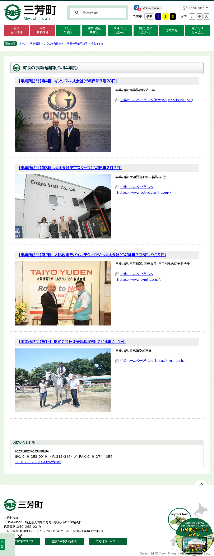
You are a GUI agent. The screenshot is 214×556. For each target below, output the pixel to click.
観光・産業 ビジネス (145, 30)
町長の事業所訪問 (77, 43)
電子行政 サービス (197, 30)
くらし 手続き (68, 30)
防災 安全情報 (16, 30)
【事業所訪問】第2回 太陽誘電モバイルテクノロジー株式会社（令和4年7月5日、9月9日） (92, 255)
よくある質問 (151, 8)
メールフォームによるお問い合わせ (38, 462)
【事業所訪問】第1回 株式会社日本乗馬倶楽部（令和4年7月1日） (72, 341)
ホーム (23, 43)
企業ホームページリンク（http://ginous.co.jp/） (157, 100)
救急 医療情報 (42, 30)
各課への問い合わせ (64, 541)
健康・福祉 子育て (94, 30)
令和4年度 (97, 43)
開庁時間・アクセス (22, 541)
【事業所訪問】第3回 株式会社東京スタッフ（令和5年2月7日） (70, 168)
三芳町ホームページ (108, 541)
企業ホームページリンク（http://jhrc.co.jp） (153, 360)
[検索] (97, 12)
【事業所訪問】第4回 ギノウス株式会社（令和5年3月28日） (68, 81)
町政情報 (171, 30)
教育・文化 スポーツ (119, 30)
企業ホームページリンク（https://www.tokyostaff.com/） (143, 189)
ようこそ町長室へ (54, 43)
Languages (196, 8)
